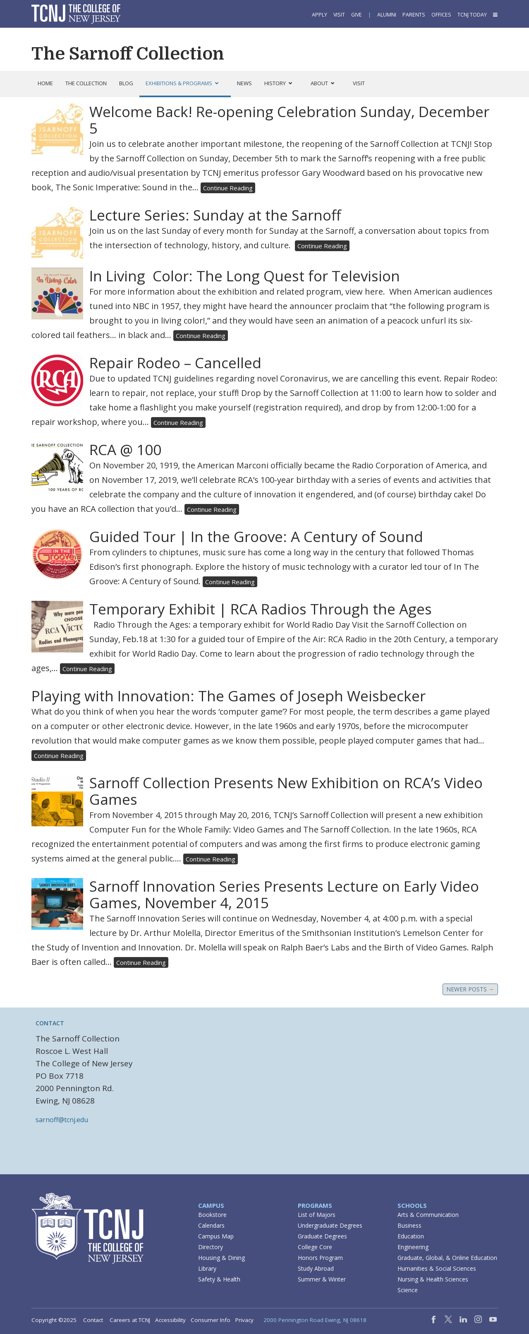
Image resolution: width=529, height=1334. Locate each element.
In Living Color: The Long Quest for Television (244, 276)
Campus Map (216, 1236)
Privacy (244, 1320)
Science (407, 1290)
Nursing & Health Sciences (432, 1279)
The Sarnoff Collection (127, 54)
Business (409, 1225)
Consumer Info (210, 1320)
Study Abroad (316, 1268)
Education (410, 1236)
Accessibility (170, 1320)
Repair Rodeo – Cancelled (175, 362)
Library (207, 1268)
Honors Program (320, 1258)
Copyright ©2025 (54, 1320)
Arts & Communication (428, 1215)
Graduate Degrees (322, 1236)
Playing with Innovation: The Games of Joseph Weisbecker (228, 695)
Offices (441, 14)
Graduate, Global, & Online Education (447, 1258)
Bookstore (212, 1215)
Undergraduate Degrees (330, 1225)
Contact (93, 1320)
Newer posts (470, 989)
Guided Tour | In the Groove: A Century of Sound (256, 536)
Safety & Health (219, 1279)
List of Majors (316, 1215)
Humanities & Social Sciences (436, 1268)
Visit (339, 14)
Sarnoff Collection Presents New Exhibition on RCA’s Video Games (286, 791)
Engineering (412, 1247)
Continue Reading (228, 188)
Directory (210, 1247)
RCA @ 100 (125, 449)
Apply (319, 14)
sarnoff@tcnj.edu (62, 1119)
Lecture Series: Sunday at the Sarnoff (215, 215)
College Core (315, 1247)
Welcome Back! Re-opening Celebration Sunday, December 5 (289, 120)
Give (356, 14)
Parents (413, 14)
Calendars (211, 1225)
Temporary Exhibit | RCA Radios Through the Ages (260, 609)
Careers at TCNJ (130, 1320)
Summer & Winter (322, 1279)
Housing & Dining (221, 1258)
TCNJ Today (472, 14)
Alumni (386, 14)
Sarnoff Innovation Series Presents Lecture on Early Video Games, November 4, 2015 (284, 894)
